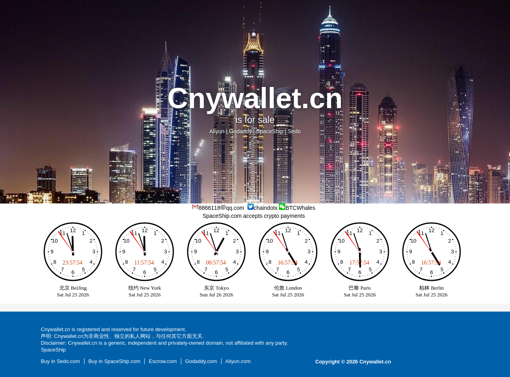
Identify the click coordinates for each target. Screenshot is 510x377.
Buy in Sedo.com (60, 361)
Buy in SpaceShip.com (114, 361)
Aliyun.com (238, 361)
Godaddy (240, 131)
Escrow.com (163, 361)
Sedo (294, 131)
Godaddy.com (201, 361)
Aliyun (216, 131)
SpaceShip (269, 131)
